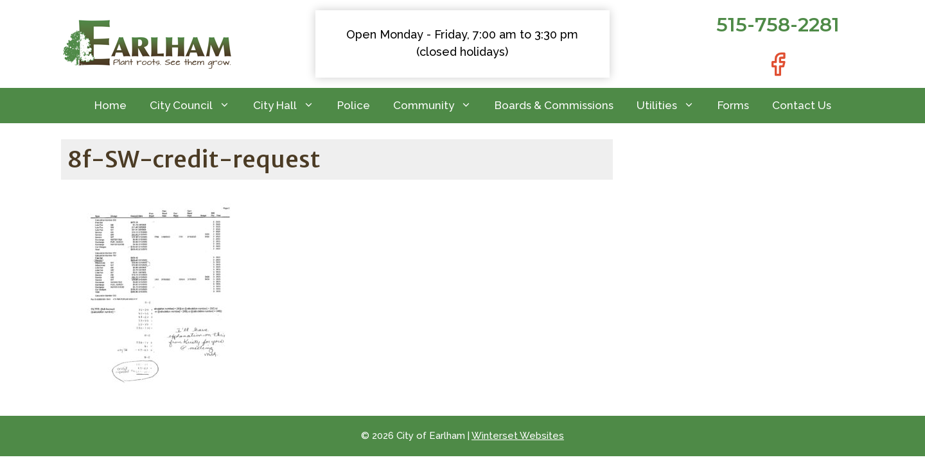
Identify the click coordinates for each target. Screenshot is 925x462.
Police (353, 105)
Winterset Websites (517, 435)
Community (438, 105)
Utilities (671, 105)
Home (110, 105)
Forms (733, 105)
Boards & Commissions (554, 105)
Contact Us (801, 105)
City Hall (289, 105)
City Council (196, 105)
